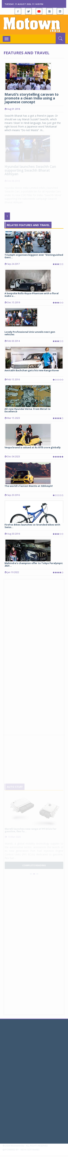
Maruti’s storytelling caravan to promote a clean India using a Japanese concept (32, 98)
